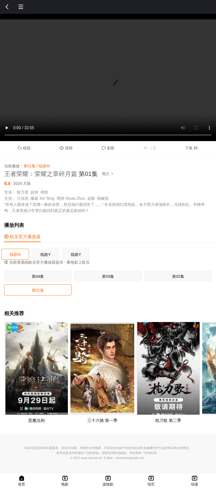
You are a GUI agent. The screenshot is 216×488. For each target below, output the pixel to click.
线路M (15, 254)
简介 (108, 174)
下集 (192, 148)
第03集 (108, 276)
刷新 (108, 148)
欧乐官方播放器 (22, 236)
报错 (66, 148)
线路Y (45, 254)
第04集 (38, 276)
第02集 (178, 276)
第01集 (38, 290)
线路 (24, 148)
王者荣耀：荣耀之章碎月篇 (40, 173)
